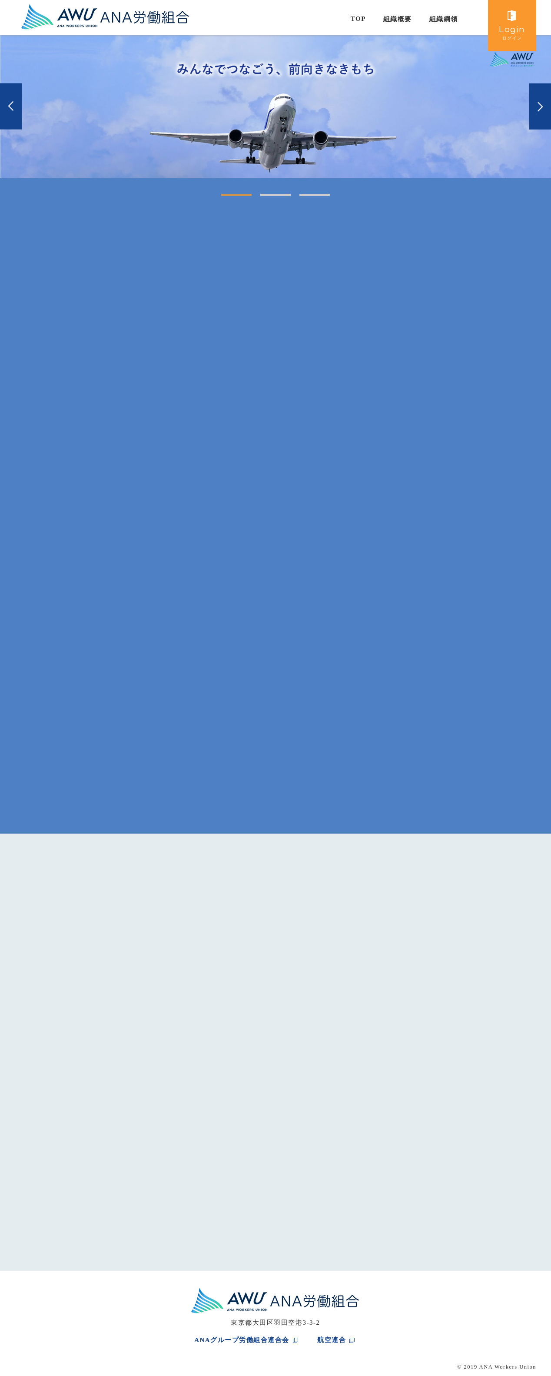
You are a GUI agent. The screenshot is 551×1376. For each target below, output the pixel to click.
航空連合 (331, 1339)
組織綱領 (443, 19)
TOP (358, 18)
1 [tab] (225, 198)
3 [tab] (303, 198)
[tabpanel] (275, 106)
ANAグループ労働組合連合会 (241, 1339)
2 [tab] (264, 198)
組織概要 (397, 19)
